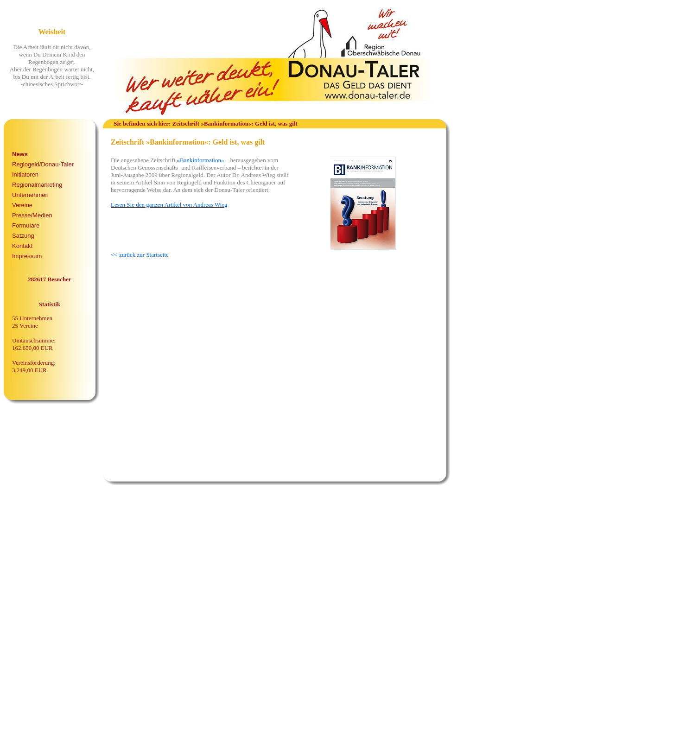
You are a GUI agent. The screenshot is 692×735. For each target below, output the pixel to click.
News (20, 154)
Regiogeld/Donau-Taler (43, 164)
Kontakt (22, 245)
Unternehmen (30, 194)
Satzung (23, 235)
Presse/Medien (32, 215)
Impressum (27, 256)
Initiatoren (25, 174)
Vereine (22, 205)
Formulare (25, 225)
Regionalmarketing (37, 184)
